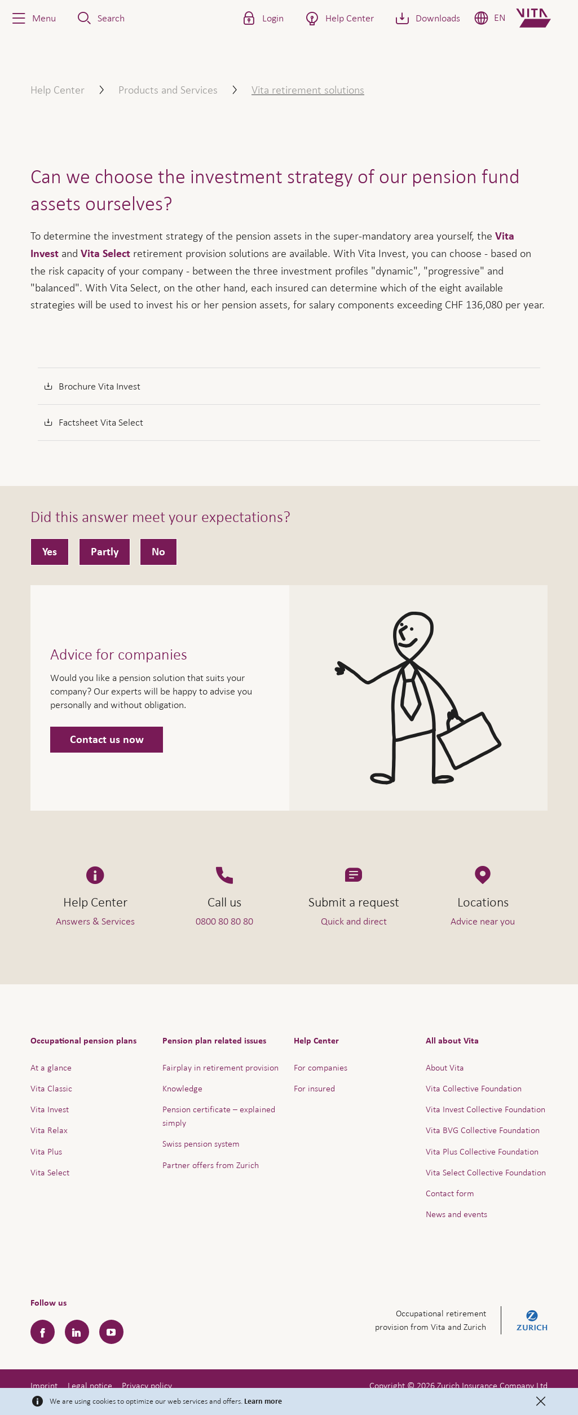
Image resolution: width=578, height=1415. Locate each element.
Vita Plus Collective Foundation (482, 1151)
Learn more (263, 1401)
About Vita (445, 1067)
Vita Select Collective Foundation (486, 1172)
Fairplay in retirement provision (220, 1067)
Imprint (44, 1385)
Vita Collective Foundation (474, 1088)
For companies (320, 1067)
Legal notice (90, 1385)
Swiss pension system (201, 1143)
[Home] (543, 18)
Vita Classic (51, 1088)
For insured (314, 1088)
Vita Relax (49, 1130)
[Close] (541, 1401)
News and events (456, 1214)
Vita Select (105, 253)
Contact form (450, 1193)
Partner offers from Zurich (210, 1165)
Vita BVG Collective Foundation (483, 1130)
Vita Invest (49, 1109)
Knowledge (182, 1088)
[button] (32, 18)
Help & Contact (490, 1378)
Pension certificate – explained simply (218, 1115)
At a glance (51, 1067)
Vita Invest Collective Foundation (485, 1109)
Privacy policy (147, 1385)
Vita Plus (46, 1151)
